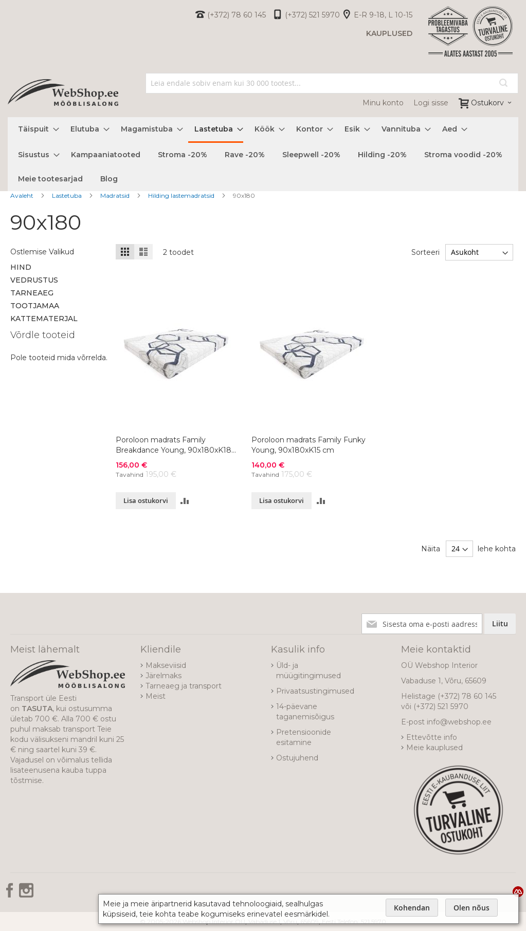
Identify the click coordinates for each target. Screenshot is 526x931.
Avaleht (22, 195)
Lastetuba (67, 195)
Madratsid (115, 195)
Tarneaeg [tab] (31, 292)
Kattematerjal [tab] (44, 318)
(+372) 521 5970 (312, 15)
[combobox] (332, 83)
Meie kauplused (434, 747)
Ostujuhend (297, 757)
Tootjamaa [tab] (34, 305)
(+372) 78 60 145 (236, 15)
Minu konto (383, 102)
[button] (185, 501)
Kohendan (412, 908)
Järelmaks (164, 675)
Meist (156, 696)
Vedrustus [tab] (34, 280)
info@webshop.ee (459, 722)
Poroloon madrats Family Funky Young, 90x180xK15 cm (308, 445)
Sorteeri (425, 252)
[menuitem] (35, 129)
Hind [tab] (20, 267)
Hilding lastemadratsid (182, 195)
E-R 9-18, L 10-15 (383, 15)
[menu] (263, 154)
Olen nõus (471, 908)
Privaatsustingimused (315, 691)
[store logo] (63, 92)
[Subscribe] (500, 623)
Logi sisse (430, 102)
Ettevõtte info (431, 737)
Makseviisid (166, 665)
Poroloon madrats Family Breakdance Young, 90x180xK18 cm (173, 445)
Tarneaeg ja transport (184, 686)
